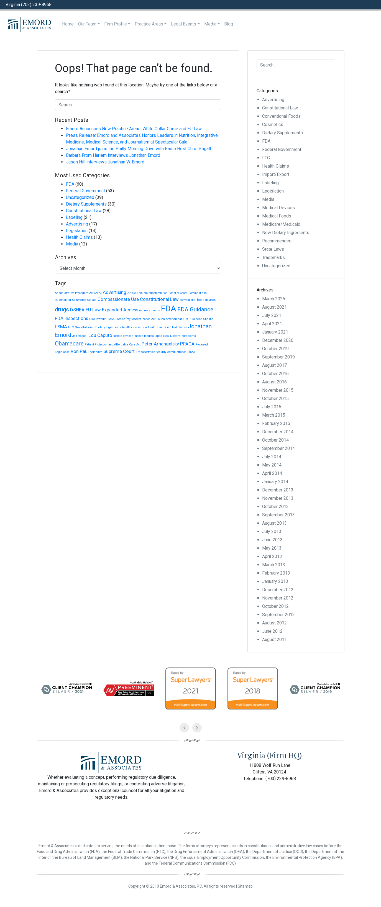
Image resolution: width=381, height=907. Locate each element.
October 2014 (275, 440)
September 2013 (278, 514)
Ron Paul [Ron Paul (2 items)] (80, 351)
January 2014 (275, 481)
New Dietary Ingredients (285, 232)
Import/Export (275, 174)
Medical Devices (278, 207)
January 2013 (275, 581)
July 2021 (271, 315)
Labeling (74, 217)
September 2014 (278, 448)
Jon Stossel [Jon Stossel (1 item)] (79, 336)
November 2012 (277, 598)
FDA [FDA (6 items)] (168, 308)
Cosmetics (272, 124)
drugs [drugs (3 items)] (62, 309)
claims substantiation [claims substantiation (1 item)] (153, 293)
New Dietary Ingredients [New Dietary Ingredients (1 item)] (179, 336)
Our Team (87, 24)
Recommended (276, 241)
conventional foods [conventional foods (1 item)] (192, 300)
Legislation (77, 230)
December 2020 (277, 340)
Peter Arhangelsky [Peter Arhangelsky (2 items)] (160, 344)
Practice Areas (149, 24)
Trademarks (273, 257)
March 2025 (273, 298)
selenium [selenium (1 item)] (96, 352)
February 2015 (276, 423)
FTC (266, 157)
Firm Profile (115, 24)
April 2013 (272, 556)
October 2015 (275, 398)
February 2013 (276, 573)
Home (68, 24)
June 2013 (272, 539)
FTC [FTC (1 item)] (71, 327)
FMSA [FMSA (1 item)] (110, 319)
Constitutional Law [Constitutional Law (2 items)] (159, 299)
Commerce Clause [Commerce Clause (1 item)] (84, 300)
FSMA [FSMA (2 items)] (61, 326)
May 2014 (272, 465)
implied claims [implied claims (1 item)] (177, 327)
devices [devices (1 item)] (210, 300)
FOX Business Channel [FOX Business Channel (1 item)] (198, 319)
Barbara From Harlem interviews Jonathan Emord (113, 155)
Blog (228, 24)
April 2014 (272, 473)
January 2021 (275, 332)
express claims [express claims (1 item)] (149, 310)
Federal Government (85, 190)
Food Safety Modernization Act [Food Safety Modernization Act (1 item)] (135, 319)
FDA (70, 184)
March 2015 (273, 415)
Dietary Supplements (86, 204)
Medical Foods (276, 216)
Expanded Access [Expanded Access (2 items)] (120, 309)
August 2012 (274, 623)
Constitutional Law (84, 210)
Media (210, 24)
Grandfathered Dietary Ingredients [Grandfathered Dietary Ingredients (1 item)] (98, 327)
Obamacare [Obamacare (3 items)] (69, 343)
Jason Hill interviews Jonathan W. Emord (105, 162)
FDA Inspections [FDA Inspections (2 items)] (71, 318)
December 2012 (277, 589)
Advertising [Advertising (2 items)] (114, 292)
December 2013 (277, 490)
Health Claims (79, 237)
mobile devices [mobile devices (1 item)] (123, 336)
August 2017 (274, 365)
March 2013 (273, 564)
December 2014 (277, 431)
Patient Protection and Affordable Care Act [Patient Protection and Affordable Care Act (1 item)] (112, 344)
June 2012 (272, 631)
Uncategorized (80, 197)
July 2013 (271, 531)
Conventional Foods (281, 116)
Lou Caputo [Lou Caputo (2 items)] (100, 335)
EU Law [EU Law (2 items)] (93, 309)
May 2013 (272, 548)
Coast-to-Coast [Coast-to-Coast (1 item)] (177, 293)
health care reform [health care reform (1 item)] (134, 327)
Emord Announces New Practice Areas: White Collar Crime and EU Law (134, 128)
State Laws (273, 249)
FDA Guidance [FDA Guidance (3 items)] (195, 309)
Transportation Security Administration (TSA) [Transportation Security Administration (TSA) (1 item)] (165, 352)
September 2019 (278, 357)
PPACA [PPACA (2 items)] (187, 344)
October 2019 (275, 348)
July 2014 (271, 456)
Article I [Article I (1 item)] (132, 293)
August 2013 (274, 523)
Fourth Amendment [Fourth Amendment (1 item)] (169, 319)
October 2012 (275, 606)
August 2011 (274, 639)
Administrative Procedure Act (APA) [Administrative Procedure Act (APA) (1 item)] (78, 293)
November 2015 (277, 390)
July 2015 (271, 406)
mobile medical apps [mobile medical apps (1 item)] (148, 336)
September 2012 (278, 614)
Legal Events (183, 24)
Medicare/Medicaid (281, 224)
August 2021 (274, 307)
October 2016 (275, 373)
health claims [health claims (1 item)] (157, 327)
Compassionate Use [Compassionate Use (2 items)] (118, 299)
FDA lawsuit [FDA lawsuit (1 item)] (97, 319)
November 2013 (277, 498)
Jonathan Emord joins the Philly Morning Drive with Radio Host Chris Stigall (138, 148)
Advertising (77, 224)
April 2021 (272, 323)
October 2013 (275, 506)
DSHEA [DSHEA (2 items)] (77, 309)
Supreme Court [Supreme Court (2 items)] (119, 351)
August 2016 (274, 382)
